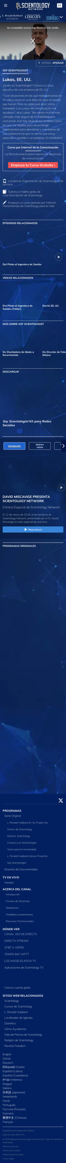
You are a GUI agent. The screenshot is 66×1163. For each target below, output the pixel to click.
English (7, 1054)
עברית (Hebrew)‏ (12, 1079)
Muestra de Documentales (21, 869)
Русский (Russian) (14, 1109)
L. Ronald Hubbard (16, 1012)
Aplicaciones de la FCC (14, 1134)
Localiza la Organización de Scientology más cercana (33, 182)
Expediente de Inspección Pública (18, 1130)
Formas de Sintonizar (18, 901)
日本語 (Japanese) (14, 1092)
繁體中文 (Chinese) (15, 1117)
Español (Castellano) (15, 1075)
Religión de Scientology (18, 1040)
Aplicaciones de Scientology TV (23, 967)
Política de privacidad (13, 1154)
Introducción (13, 894)
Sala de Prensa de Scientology (23, 1034)
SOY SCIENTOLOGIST (15, 70)
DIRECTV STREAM (16, 940)
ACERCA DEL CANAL (17, 889)
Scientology (11, 1000)
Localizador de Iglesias (18, 1017)
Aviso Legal (8, 1158)
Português (9, 1105)
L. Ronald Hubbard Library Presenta (27, 856)
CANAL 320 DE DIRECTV (20, 934)
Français (8, 1122)
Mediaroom (12, 907)
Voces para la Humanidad (21, 849)
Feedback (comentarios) (19, 914)
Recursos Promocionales (20, 921)
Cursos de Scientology (18, 1006)
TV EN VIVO (11, 877)
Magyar (7, 1084)
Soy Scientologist (16, 862)
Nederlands (10, 1096)
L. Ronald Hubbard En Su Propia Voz (27, 822)
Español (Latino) (13, 1071)
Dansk (7, 1058)
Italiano (7, 1088)
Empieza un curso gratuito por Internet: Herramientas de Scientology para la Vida (29, 204)
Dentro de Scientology (19, 829)
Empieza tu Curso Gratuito (33, 165)
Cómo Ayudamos (15, 1029)
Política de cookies (11, 1150)
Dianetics (10, 1023)
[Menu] (5, 5)
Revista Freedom (15, 1046)
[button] (63, 446)
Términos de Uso (10, 1146)
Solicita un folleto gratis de (22, 193)
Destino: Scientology (18, 836)
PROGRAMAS (12, 810)
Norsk (6, 1100)
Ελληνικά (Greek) (14, 1067)
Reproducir (33, 529)
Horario (9, 882)
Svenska (8, 1113)
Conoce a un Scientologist (21, 842)
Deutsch (8, 1062)
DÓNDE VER (11, 929)
